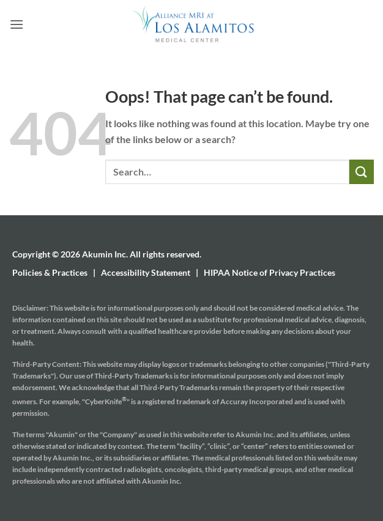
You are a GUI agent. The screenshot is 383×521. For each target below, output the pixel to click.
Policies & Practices (49, 272)
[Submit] (361, 171)
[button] (16, 24)
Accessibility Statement (145, 272)
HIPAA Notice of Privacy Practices (269, 272)
